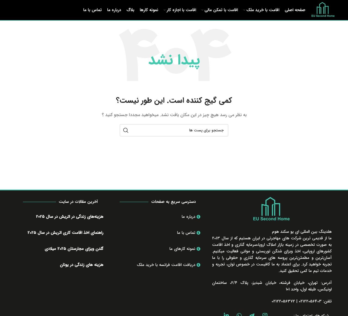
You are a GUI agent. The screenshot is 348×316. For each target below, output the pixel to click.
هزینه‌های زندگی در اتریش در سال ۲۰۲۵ (69, 225)
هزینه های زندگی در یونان (81, 273)
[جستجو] (174, 138)
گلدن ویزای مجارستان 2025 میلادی (74, 257)
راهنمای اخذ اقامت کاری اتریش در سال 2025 (65, 241)
